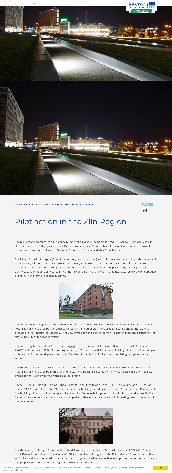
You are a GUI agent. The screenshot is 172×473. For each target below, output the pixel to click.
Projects (57, 204)
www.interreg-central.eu (28, 204)
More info (19, 470)
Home (47, 204)
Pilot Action (86, 204)
